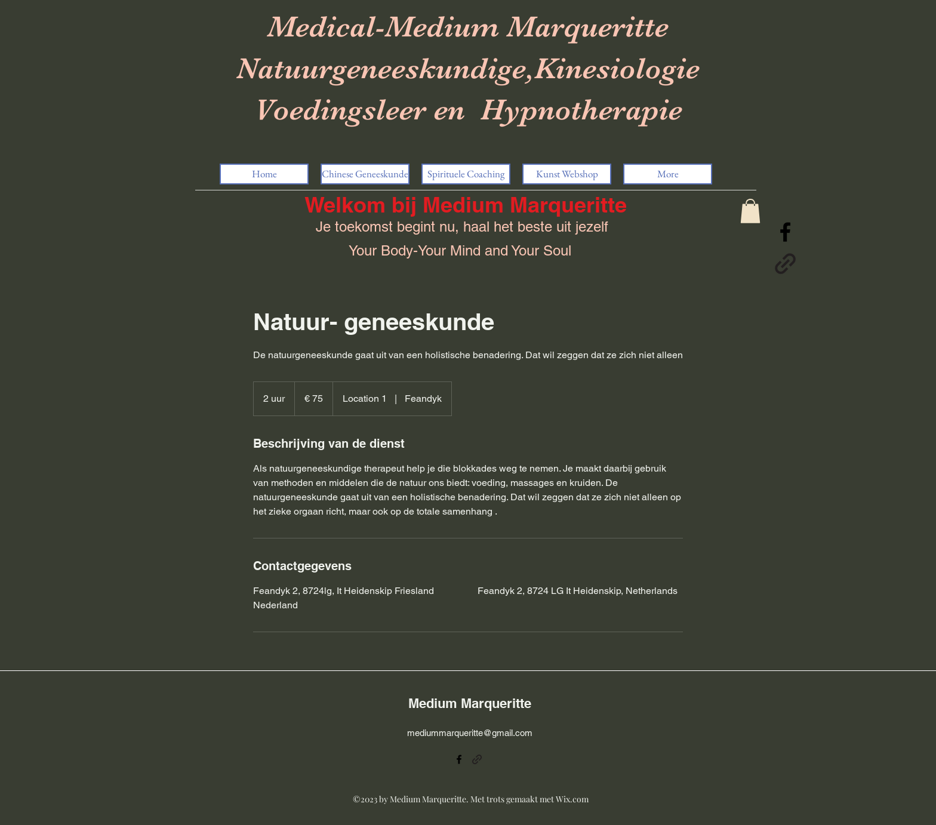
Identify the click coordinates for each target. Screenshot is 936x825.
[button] (750, 211)
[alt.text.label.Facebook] (785, 232)
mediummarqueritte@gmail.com (469, 733)
